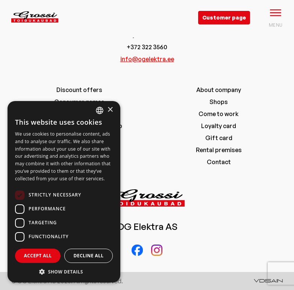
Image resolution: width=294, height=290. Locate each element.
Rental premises (219, 150)
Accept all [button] (38, 255)
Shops (218, 102)
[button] (64, 271)
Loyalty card (218, 126)
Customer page (224, 17)
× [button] (110, 110)
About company (218, 90)
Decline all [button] (89, 255)
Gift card (218, 138)
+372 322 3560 (147, 47)
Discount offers (79, 90)
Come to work (219, 114)
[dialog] (64, 191)
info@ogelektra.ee (147, 59)
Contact (219, 162)
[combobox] (99, 110)
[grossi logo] (34, 28)
